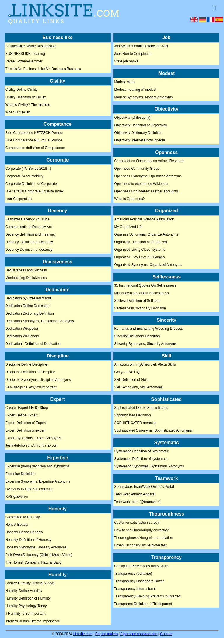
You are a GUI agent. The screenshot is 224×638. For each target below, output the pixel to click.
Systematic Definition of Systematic (141, 451)
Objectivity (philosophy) (132, 118)
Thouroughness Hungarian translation (143, 538)
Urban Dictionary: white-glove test (140, 545)
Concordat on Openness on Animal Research (149, 161)
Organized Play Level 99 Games (139, 257)
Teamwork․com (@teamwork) (137, 502)
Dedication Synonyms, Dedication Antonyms (39, 321)
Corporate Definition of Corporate (31, 184)
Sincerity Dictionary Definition (137, 336)
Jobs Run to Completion (132, 54)
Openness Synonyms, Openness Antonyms (147, 176)
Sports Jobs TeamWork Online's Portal (144, 487)
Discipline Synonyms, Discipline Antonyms (38, 380)
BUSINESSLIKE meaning (25, 54)
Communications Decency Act (28, 227)
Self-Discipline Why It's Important (31, 387)
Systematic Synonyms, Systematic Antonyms (149, 466)
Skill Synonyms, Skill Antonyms (138, 387)
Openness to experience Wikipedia (141, 184)
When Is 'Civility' (18, 112)
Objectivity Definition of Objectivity (140, 125)
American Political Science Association (144, 220)
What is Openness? (129, 199)
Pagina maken (106, 634)
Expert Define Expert (21, 415)
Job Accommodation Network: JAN (141, 46)
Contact (166, 634)
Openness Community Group (136, 168)
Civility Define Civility (21, 89)
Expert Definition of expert (25, 431)
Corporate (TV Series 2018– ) (28, 168)
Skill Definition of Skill (130, 380)
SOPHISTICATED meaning (135, 423)
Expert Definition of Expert (25, 423)
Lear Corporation (18, 199)
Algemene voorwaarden (139, 634)
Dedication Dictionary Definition (29, 314)
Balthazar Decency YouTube (27, 220)
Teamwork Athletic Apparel (134, 494)
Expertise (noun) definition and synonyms (37, 466)
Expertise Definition (20, 474)
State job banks (126, 61)
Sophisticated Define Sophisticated (141, 408)
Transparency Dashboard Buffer (139, 581)
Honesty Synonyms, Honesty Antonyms (35, 548)
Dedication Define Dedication (27, 306)
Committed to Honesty (22, 517)
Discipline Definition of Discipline (30, 372)
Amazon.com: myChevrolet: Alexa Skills (145, 364)
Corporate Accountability (24, 176)
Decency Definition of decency (28, 250)
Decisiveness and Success (26, 270)
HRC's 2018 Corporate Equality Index (34, 191)
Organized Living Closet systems (139, 250)
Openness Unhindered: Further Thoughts (146, 191)
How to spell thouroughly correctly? (141, 530)
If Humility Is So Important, (25, 613)
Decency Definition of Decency (29, 242)
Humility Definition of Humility (27, 598)
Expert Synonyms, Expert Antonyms (33, 438)
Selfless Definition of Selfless (136, 301)
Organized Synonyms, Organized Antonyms (148, 265)
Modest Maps (124, 82)
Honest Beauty (16, 525)
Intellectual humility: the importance (32, 621)
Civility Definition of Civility (25, 97)
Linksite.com (82, 634)
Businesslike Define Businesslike (30, 46)
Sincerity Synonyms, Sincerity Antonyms (145, 344)
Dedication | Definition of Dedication (33, 344)
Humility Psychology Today (26, 606)
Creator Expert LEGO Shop (26, 408)
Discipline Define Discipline (26, 364)
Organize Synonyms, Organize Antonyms (146, 235)
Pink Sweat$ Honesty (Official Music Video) (38, 555)
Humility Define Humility (23, 591)
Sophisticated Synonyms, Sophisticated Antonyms (153, 431)
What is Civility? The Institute (27, 105)
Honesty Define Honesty (24, 532)
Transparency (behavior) (133, 574)
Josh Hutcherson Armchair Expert (31, 446)
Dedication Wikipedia (21, 329)
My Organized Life (128, 227)
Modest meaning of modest (135, 89)
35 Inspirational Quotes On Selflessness (145, 285)
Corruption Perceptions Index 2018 (141, 566)
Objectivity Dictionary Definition (138, 133)
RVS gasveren (16, 497)
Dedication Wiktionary (22, 336)
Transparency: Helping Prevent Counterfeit (147, 596)
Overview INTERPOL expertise (29, 489)
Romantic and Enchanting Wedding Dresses (148, 329)
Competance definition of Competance (35, 148)
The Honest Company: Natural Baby (33, 563)
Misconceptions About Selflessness (141, 293)
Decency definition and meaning (30, 235)
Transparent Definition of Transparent (143, 604)
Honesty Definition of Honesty (28, 540)
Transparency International (134, 589)
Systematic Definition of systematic (141, 459)
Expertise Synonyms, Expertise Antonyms (37, 481)
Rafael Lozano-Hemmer (23, 61)
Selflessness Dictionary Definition (140, 308)
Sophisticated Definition (132, 415)
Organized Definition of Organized (140, 242)
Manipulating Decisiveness (26, 278)
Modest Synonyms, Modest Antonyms (143, 97)
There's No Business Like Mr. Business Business (43, 69)
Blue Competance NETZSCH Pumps (33, 141)
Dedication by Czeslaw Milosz (28, 299)
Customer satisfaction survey (136, 522)
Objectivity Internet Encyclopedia (139, 141)
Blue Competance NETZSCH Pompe (34, 133)
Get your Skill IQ (126, 372)
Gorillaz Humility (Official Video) (29, 583)
